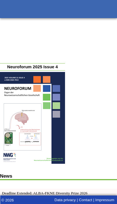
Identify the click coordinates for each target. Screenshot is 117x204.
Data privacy (65, 200)
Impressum (104, 200)
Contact (85, 200)
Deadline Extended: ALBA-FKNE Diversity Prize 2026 (44, 193)
